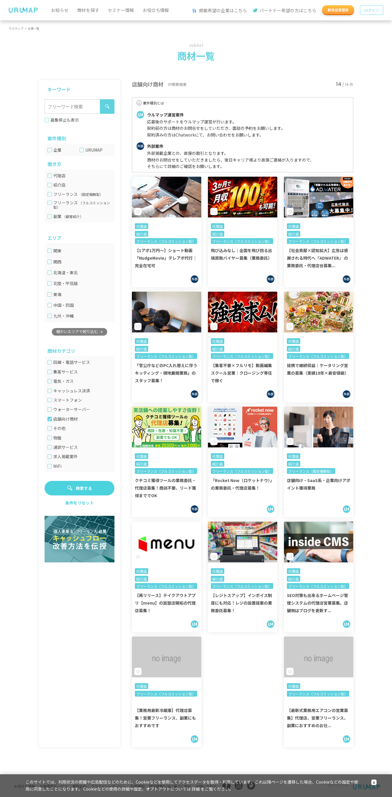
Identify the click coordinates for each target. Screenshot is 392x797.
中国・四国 (63, 305)
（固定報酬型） (91, 194)
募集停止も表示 (64, 120)
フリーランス (78, 194)
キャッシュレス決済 (71, 391)
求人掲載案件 (65, 456)
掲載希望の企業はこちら (219, 10)
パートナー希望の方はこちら (284, 10)
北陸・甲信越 (65, 283)
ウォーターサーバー (71, 409)
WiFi (57, 466)
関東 (57, 251)
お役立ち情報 (156, 10)
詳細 (196, 789)
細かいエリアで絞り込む (77, 331)
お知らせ (59, 10)
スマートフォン (67, 400)
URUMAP (94, 150)
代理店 (59, 175)
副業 (68, 216)
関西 (57, 262)
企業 (57, 150)
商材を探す (88, 10)
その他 (59, 428)
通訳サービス (65, 447)
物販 (57, 438)
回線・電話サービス (71, 362)
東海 (57, 294)
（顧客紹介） (72, 216)
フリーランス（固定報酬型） (311, 471)
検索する (84, 488)
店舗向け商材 (65, 419)
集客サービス (65, 372)
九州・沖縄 (63, 316)
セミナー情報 (121, 10)
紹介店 (59, 185)
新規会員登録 (338, 9)
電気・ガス (63, 381)
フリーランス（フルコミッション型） (166, 241)
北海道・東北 (65, 272)
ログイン (371, 10)
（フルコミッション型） (81, 205)
